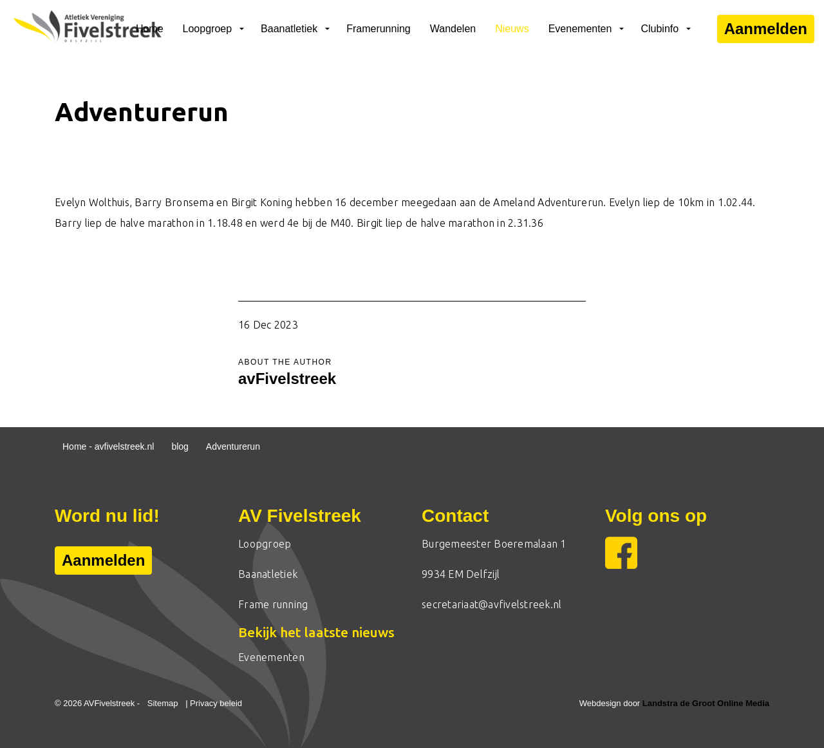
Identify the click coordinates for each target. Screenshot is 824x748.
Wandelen (453, 28)
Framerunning (378, 28)
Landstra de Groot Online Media (705, 703)
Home (150, 28)
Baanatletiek (289, 28)
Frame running (273, 604)
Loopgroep (207, 28)
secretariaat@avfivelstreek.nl (491, 604)
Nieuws (512, 28)
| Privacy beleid (213, 703)
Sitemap (162, 703)
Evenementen (580, 28)
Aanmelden (766, 29)
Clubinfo (660, 28)
